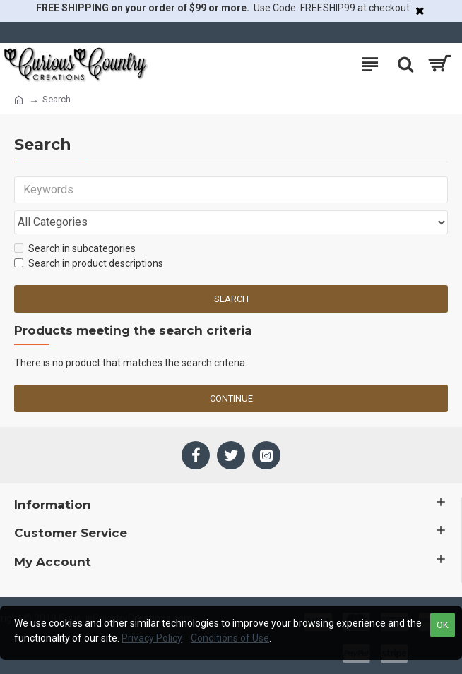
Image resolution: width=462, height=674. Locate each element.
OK (443, 625)
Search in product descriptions (88, 263)
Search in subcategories (75, 248)
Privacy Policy (152, 638)
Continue (231, 398)
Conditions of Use (230, 638)
